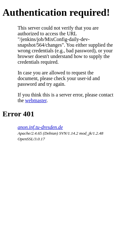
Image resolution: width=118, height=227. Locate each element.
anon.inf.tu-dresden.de (40, 127)
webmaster (36, 100)
